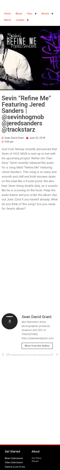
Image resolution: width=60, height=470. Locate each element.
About (19, 13)
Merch (7, 20)
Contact (20, 20)
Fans (29, 13)
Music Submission (14, 458)
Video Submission (14, 462)
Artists (45, 13)
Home (7, 13)
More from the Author (37, 345)
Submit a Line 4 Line (15, 466)
